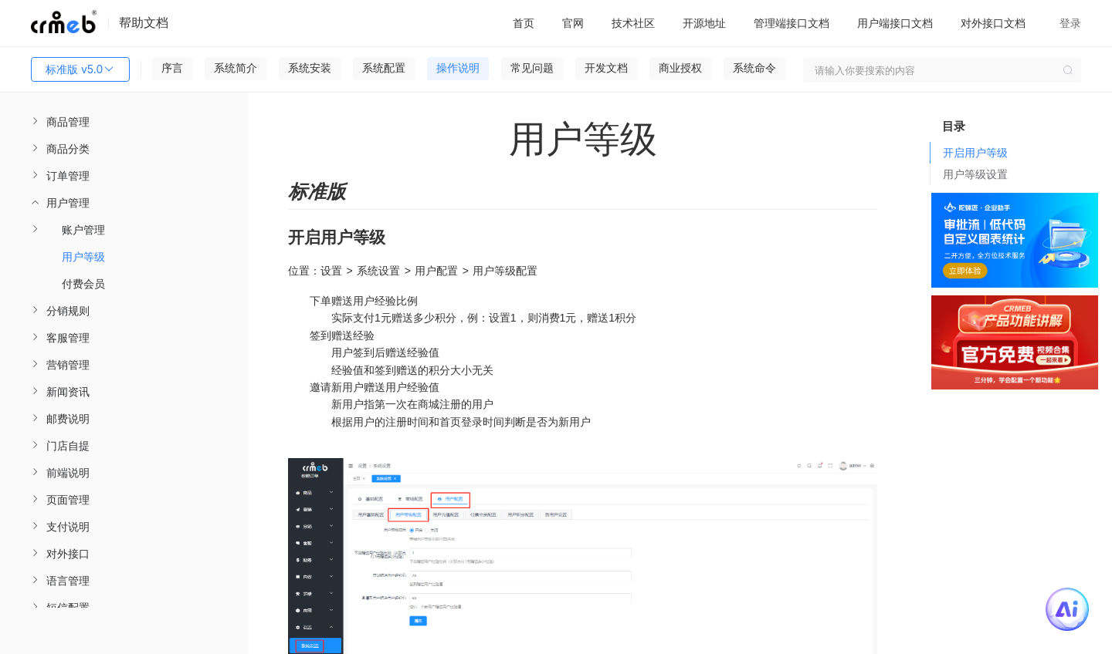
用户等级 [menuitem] (83, 256)
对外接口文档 (993, 22)
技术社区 (633, 22)
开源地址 (704, 22)
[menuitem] (124, 121)
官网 (573, 22)
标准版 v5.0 (80, 69)
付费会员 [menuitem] (83, 283)
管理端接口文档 (791, 22)
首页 (523, 22)
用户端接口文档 (895, 22)
